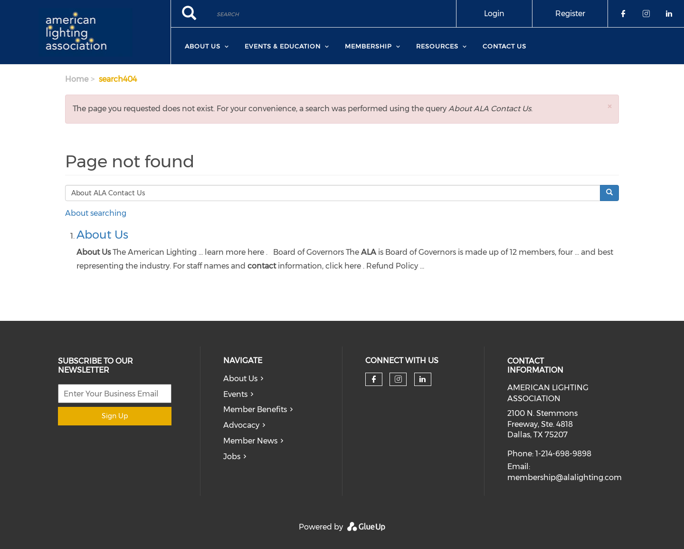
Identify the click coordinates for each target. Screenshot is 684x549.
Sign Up (115, 416)
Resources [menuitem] (437, 46)
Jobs (231, 456)
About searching (95, 213)
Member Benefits (255, 409)
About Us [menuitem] (202, 46)
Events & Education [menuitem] (283, 46)
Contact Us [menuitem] (504, 46)
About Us (102, 234)
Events (235, 394)
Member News (250, 440)
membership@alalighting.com (564, 477)
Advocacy (241, 425)
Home (76, 79)
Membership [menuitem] (368, 46)
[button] (609, 106)
